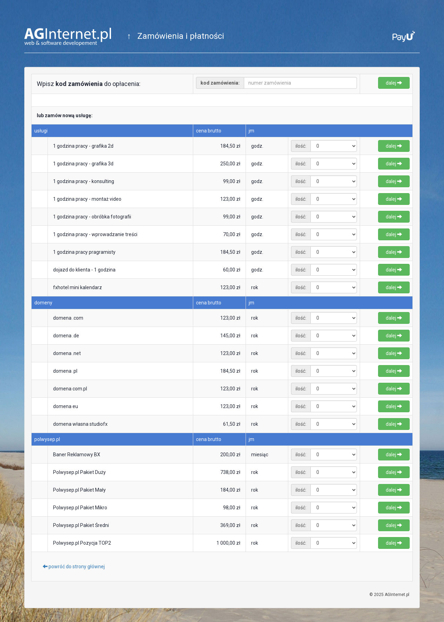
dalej (394, 83)
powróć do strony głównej (74, 566)
